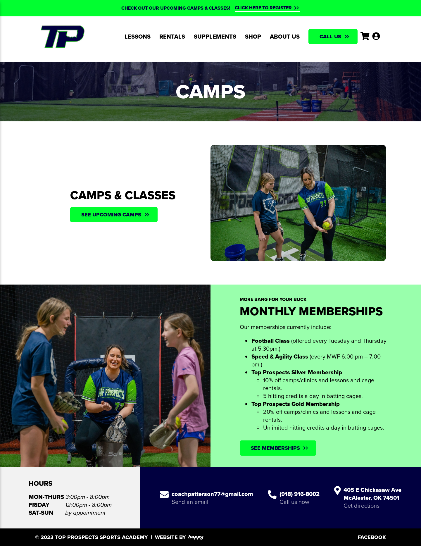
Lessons (138, 36)
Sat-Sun (41, 513)
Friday (39, 505)
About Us (285, 36)
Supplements (215, 36)
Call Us (330, 36)
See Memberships (275, 448)
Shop (253, 36)
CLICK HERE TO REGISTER (263, 8)
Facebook (372, 537)
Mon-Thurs (46, 497)
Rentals (172, 36)
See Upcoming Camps (111, 214)
